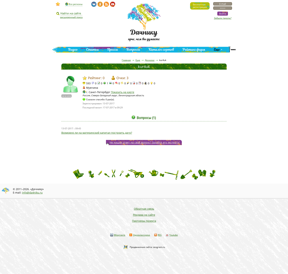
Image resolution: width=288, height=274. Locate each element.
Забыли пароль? (222, 18)
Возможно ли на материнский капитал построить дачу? (96, 132)
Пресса (112, 49)
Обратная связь (144, 208)
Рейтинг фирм (194, 49)
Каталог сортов (161, 49)
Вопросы (133, 49)
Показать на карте (122, 92)
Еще (217, 49)
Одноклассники (141, 235)
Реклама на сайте (144, 215)
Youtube (173, 235)
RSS (160, 235)
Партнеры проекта (144, 221)
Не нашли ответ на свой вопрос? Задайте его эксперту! (145, 142)
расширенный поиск (71, 17)
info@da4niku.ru (32, 192)
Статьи (92, 49)
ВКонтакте (119, 235)
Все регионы (75, 4)
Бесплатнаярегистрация (200, 6)
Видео (73, 49)
